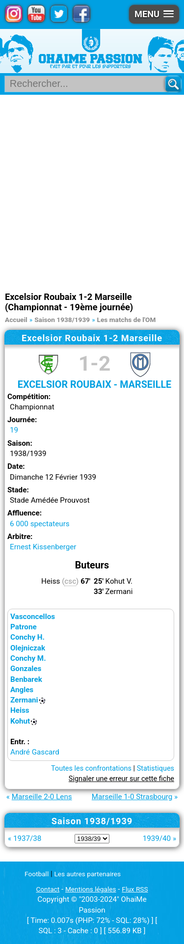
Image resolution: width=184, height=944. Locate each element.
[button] (154, 14)
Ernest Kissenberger (43, 546)
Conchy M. (28, 658)
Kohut (20, 721)
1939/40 (157, 838)
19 (14, 430)
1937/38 (27, 838)
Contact (47, 889)
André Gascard (34, 752)
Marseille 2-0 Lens (42, 796)
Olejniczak (27, 648)
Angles (21, 689)
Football (37, 874)
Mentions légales (90, 889)
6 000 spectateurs (40, 523)
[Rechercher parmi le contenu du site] (88, 84)
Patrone (23, 626)
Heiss (19, 710)
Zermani (24, 700)
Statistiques (155, 768)
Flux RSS (135, 889)
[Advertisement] (92, 192)
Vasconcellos (32, 616)
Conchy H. (27, 637)
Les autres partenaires (87, 874)
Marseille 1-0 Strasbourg (132, 796)
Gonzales (25, 668)
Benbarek (26, 679)
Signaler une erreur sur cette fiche (121, 779)
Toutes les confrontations (91, 768)
